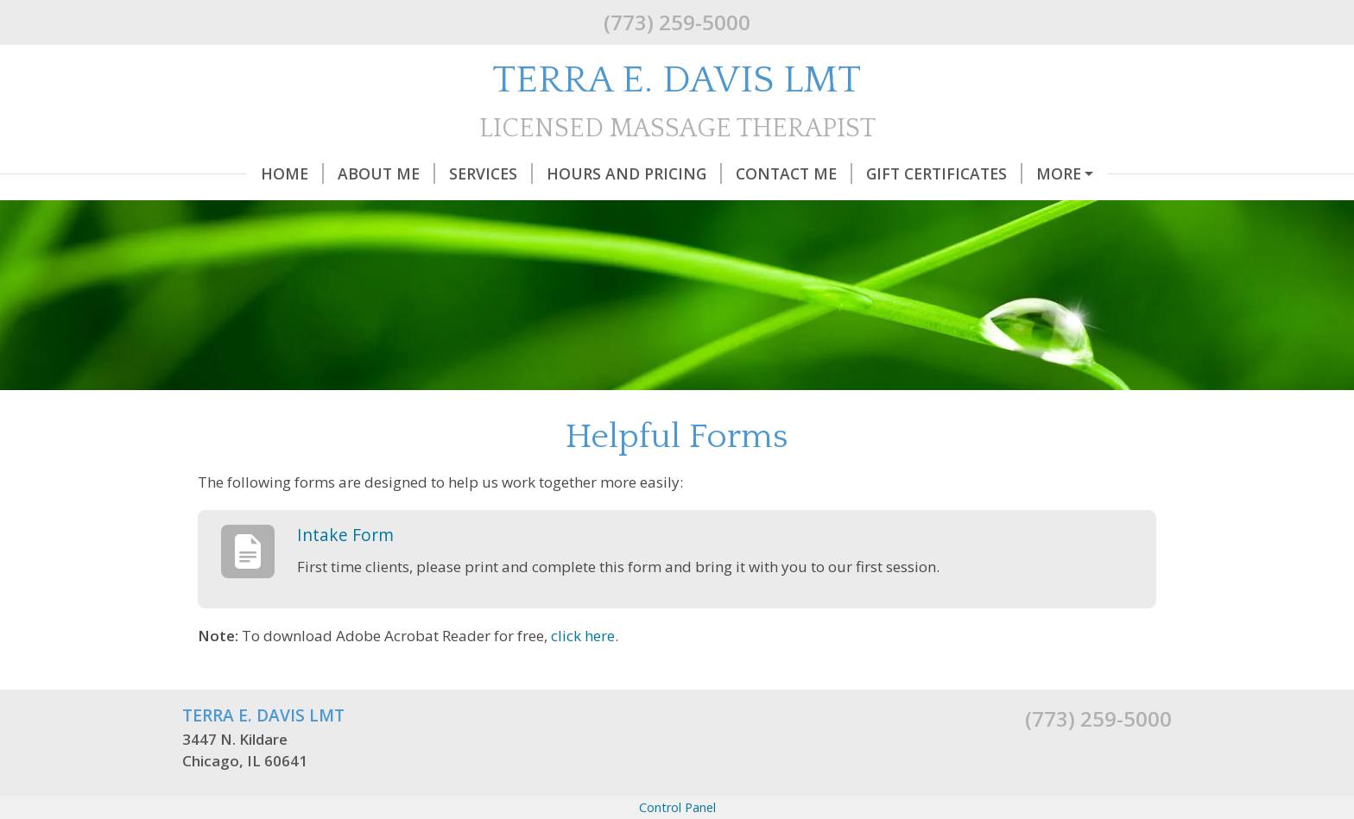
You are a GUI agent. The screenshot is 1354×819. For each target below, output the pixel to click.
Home (227, 173)
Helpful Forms (1042, 173)
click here (583, 673)
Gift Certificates (879, 173)
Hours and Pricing (569, 173)
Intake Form (345, 571)
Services (426, 173)
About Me (321, 173)
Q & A (217, 209)
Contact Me (729, 173)
